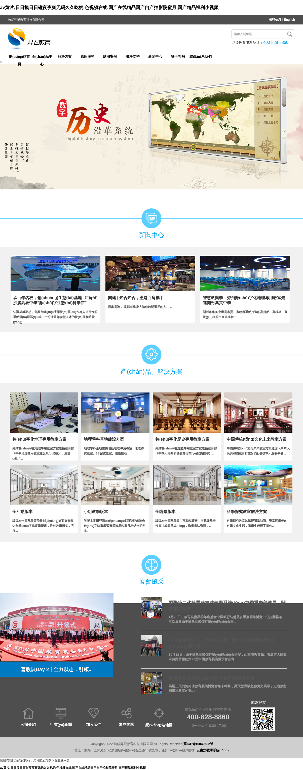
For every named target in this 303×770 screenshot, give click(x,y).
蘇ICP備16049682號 (198, 744)
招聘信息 (275, 19)
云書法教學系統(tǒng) (213, 750)
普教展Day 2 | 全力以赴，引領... (57, 669)
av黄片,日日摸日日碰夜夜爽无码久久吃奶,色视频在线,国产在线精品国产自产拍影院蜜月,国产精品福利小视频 (109, 7)
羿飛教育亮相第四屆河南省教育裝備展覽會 (212, 677)
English (289, 19)
